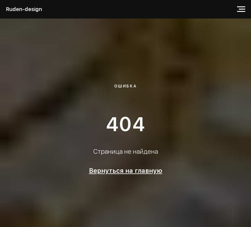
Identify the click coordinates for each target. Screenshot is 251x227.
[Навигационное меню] (241, 9)
